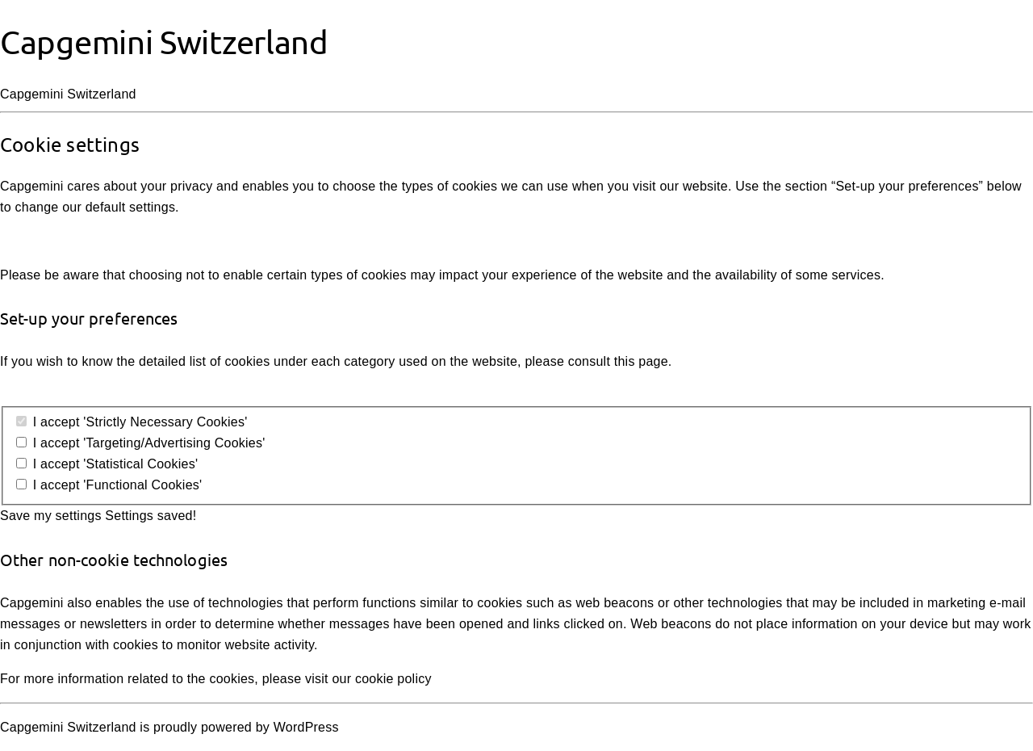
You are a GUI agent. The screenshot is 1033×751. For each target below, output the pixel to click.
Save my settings (51, 515)
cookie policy (393, 679)
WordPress (306, 727)
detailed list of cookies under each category (267, 361)
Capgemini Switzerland (164, 42)
